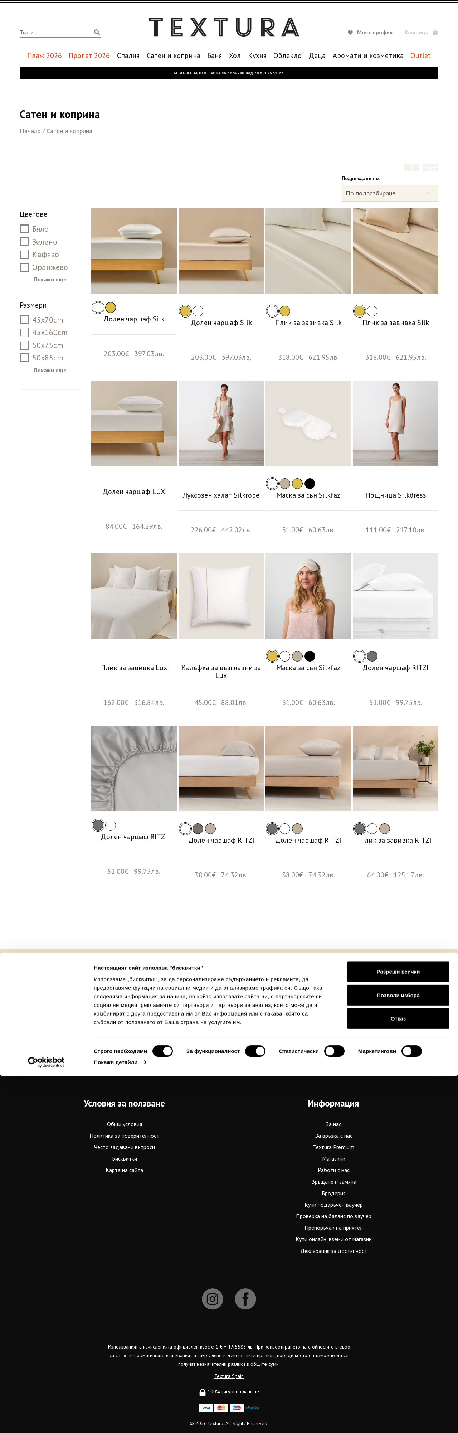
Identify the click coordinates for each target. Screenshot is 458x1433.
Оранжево (44, 267)
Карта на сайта (124, 1169)
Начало (30, 131)
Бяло (34, 229)
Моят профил (375, 32)
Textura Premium (333, 1147)
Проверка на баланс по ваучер (333, 1216)
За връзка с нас (333, 1135)
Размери (33, 305)
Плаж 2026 (44, 55)
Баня (214, 55)
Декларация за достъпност (333, 1250)
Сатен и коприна (173, 55)
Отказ (398, 1375)
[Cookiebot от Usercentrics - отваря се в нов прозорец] (46, 1419)
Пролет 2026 (89, 55)
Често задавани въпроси (124, 1147)
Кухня (257, 55)
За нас (333, 1124)
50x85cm (41, 358)
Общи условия (124, 1124)
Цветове (33, 214)
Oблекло (287, 55)
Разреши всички (398, 1328)
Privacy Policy (220, 1038)
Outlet (420, 55)
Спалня (128, 55)
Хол (235, 55)
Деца (317, 55)
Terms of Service (251, 1038)
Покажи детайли (116, 1419)
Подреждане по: (361, 178)
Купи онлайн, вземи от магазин (334, 1239)
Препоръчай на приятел (333, 1227)
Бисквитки (124, 1158)
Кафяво (39, 254)
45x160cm (44, 332)
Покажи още (50, 279)
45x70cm (41, 320)
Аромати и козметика (368, 55)
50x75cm (41, 345)
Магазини (333, 1158)
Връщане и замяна (333, 1181)
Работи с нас (334, 1169)
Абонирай (314, 1025)
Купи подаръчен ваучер (333, 1204)
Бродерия (334, 1193)
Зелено (38, 242)
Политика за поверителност (124, 1135)
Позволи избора (398, 1352)
